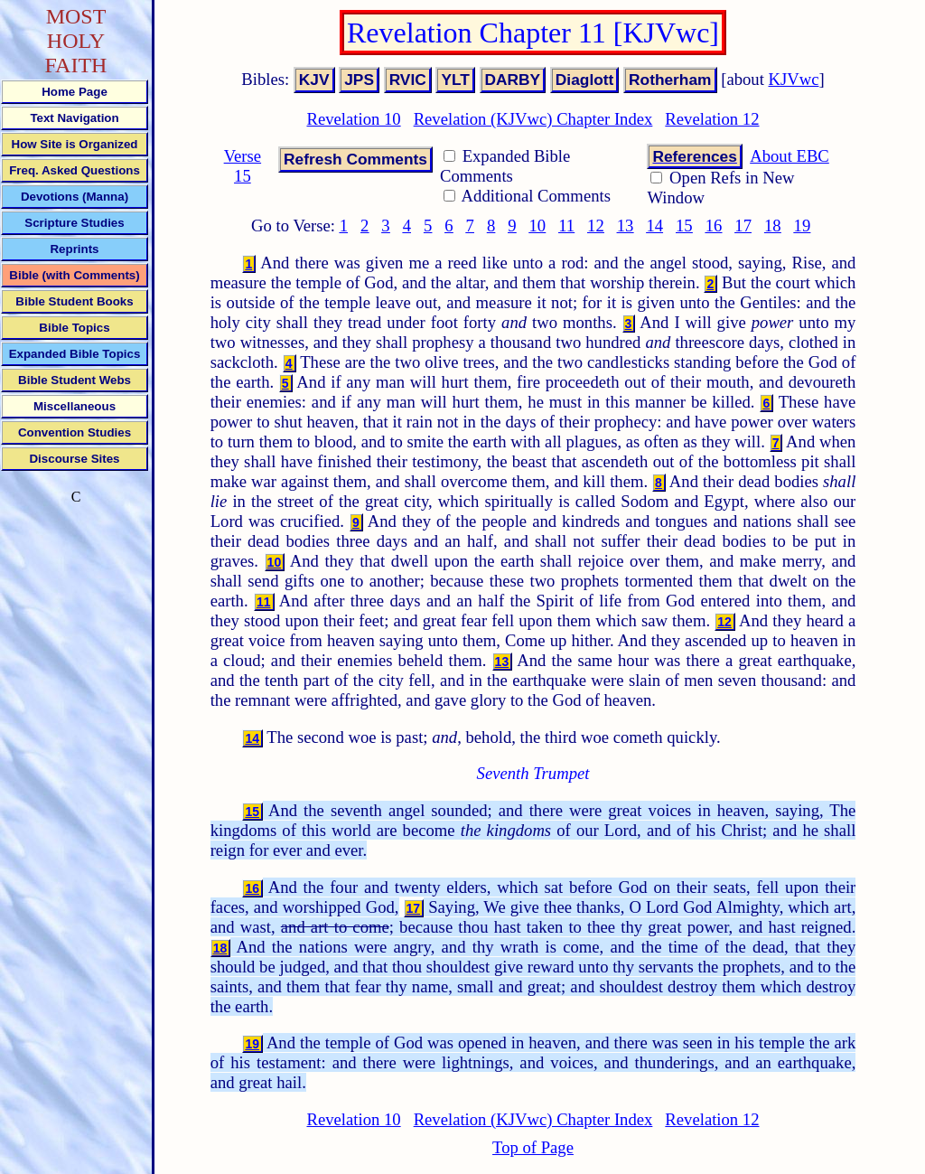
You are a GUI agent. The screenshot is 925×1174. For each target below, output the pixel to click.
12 (595, 225)
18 (772, 225)
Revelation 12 (712, 118)
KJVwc (794, 79)
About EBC (789, 155)
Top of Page (533, 1147)
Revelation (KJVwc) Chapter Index (533, 118)
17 (743, 225)
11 (566, 225)
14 (654, 225)
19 (802, 225)
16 (714, 225)
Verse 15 (242, 165)
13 (625, 225)
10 (538, 225)
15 (684, 225)
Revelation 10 (353, 118)
